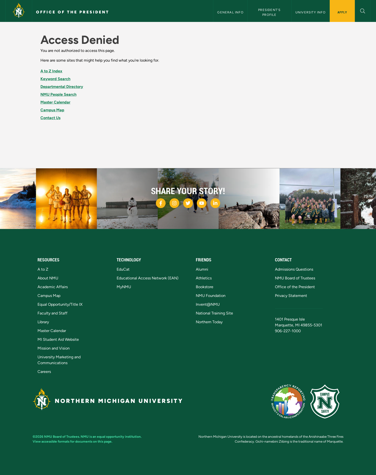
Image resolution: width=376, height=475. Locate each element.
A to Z (43, 269)
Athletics (204, 278)
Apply (342, 12)
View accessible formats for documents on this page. (72, 441)
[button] (362, 10)
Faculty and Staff (52, 313)
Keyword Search (55, 78)
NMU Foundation (211, 295)
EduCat (123, 269)
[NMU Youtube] (202, 203)
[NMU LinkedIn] (215, 203)
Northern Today (209, 322)
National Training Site (214, 313)
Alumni (202, 269)
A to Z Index (51, 71)
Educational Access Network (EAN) (148, 278)
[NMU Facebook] (161, 203)
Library (43, 322)
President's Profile (270, 12)
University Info (310, 12)
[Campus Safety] (326, 401)
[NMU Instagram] (174, 203)
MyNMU (124, 287)
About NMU (48, 278)
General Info (230, 12)
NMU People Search (58, 94)
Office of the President (72, 12)
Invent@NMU (208, 304)
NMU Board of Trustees (295, 278)
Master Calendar (55, 102)
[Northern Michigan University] (18, 11)
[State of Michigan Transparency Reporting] (290, 401)
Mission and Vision (54, 348)
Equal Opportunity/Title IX (60, 304)
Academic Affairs (53, 287)
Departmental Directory (61, 86)
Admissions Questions (294, 269)
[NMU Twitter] (188, 203)
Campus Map (52, 110)
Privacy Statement (291, 295)
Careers (44, 371)
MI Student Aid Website (58, 339)
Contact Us (50, 117)
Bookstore (204, 287)
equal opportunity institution (119, 436)
